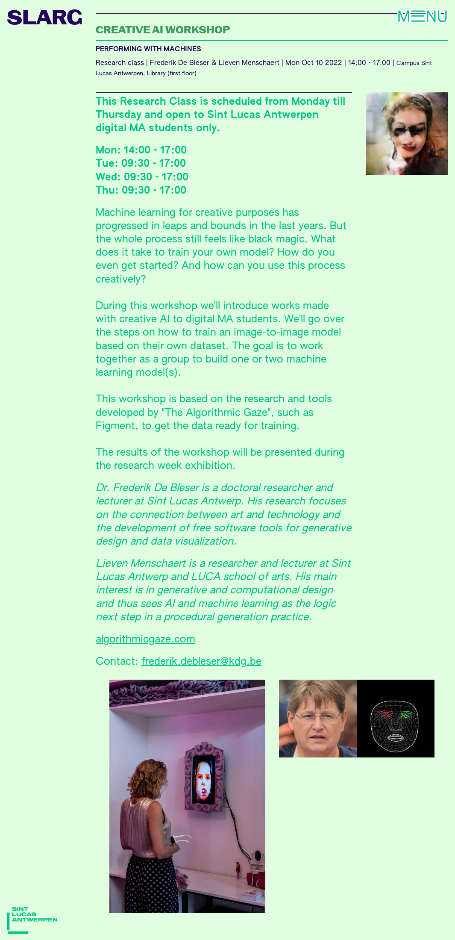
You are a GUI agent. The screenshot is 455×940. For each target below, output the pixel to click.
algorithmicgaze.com (145, 639)
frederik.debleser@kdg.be (201, 662)
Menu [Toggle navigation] (392, 17)
